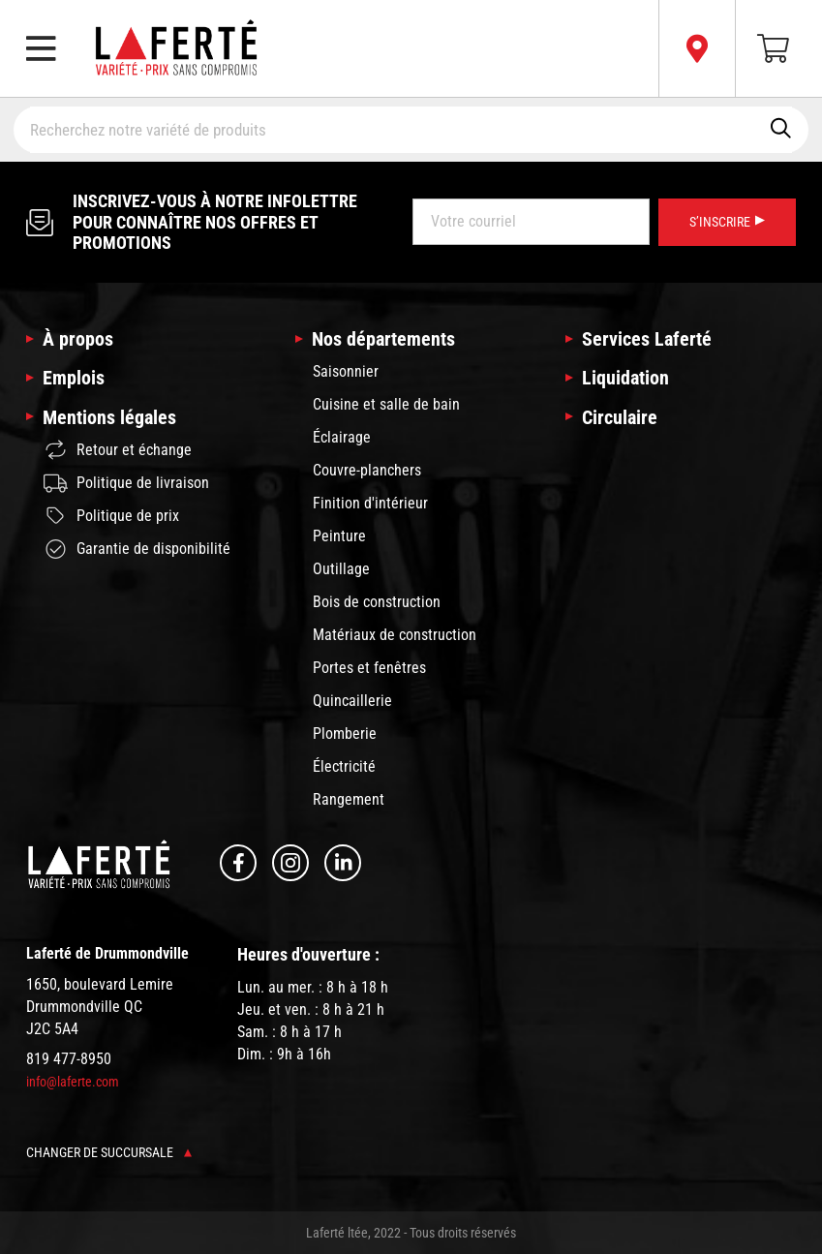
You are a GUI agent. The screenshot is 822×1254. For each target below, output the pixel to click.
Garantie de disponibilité (137, 549)
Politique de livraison (126, 483)
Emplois (74, 377)
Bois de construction (377, 602)
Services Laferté (647, 339)
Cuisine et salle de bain (386, 404)
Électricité (344, 766)
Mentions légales (109, 417)
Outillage (341, 569)
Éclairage (342, 437)
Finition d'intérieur (370, 503)
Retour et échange (118, 450)
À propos (78, 339)
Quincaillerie (352, 700)
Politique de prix (111, 516)
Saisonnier (346, 371)
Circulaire (619, 417)
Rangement (348, 799)
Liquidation (625, 377)
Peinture (339, 536)
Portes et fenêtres (369, 667)
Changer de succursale (109, 1152)
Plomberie (345, 733)
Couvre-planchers (367, 470)
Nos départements (383, 339)
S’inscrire (727, 221)
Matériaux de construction (394, 635)
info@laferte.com (72, 1081)
